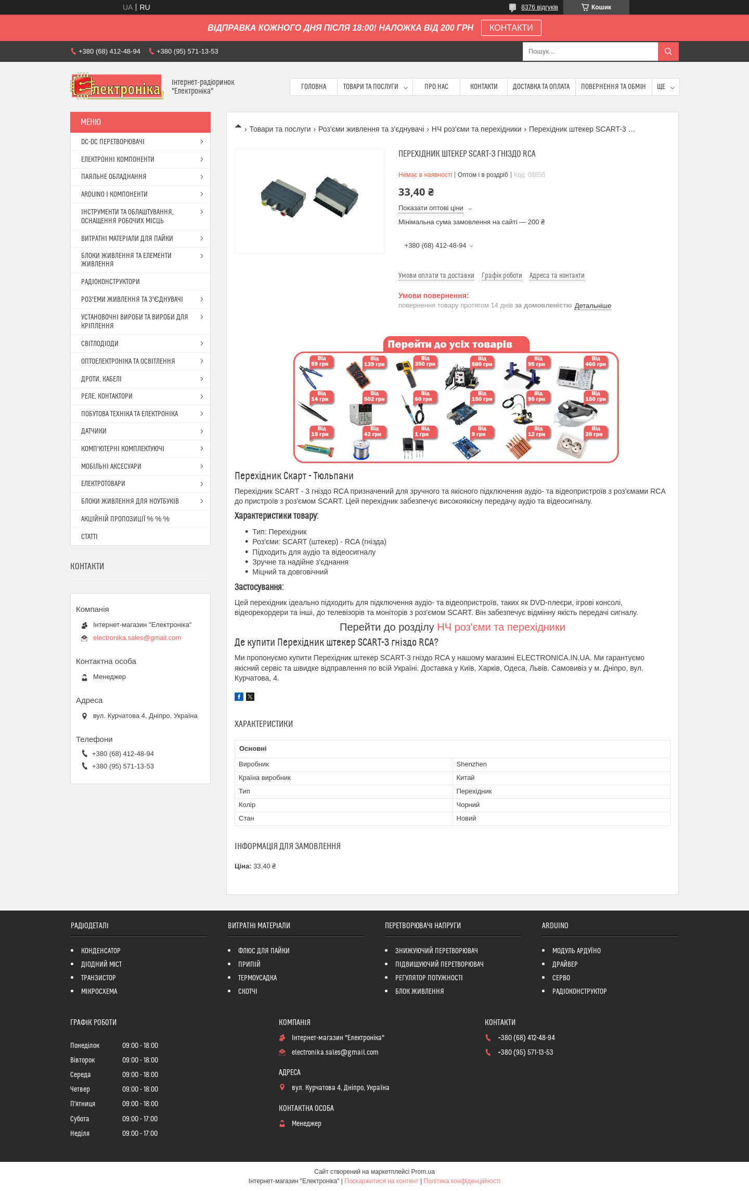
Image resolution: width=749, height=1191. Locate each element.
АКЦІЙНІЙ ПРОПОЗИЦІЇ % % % (125, 519)
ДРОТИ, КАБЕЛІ (101, 379)
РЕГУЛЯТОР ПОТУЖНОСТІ (429, 978)
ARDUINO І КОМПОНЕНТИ (114, 194)
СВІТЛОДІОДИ (100, 344)
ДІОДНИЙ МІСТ (101, 965)
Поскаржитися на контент (381, 1181)
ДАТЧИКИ (94, 431)
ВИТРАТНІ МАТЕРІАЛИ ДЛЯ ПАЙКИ (127, 239)
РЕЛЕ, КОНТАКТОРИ (107, 396)
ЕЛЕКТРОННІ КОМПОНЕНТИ (117, 160)
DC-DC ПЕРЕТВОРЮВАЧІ (113, 142)
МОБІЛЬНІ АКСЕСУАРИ (111, 467)
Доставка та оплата (541, 87)
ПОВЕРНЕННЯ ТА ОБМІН (613, 87)
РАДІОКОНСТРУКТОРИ (110, 282)
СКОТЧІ (247, 992)
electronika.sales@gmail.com (137, 638)
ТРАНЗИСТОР (98, 978)
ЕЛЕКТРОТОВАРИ (103, 484)
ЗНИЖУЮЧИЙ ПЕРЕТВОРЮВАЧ (436, 951)
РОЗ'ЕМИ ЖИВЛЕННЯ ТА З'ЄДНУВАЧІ (132, 300)
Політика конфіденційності (462, 1181)
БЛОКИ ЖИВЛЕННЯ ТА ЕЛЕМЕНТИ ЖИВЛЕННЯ (126, 260)
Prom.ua (423, 1171)
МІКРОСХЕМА (99, 992)
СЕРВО (561, 978)
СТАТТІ (89, 537)
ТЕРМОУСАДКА (257, 978)
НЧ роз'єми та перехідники (477, 129)
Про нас (436, 87)
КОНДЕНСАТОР (101, 951)
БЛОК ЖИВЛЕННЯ (419, 992)
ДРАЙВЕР (565, 965)
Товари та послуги (370, 87)
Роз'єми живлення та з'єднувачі (371, 129)
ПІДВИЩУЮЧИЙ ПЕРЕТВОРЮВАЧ (439, 965)
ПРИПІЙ (249, 965)
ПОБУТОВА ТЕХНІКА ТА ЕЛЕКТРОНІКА (129, 414)
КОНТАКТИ (511, 27)
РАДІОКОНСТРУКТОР (579, 992)
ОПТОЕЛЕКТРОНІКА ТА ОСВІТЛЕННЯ (128, 361)
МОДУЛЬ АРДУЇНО (576, 951)
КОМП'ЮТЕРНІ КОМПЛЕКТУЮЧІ (122, 449)
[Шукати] (668, 51)
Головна (313, 87)
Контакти (484, 87)
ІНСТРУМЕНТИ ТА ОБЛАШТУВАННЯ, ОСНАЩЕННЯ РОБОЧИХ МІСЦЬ (127, 216)
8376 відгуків (539, 7)
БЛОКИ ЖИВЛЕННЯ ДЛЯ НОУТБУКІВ (130, 501)
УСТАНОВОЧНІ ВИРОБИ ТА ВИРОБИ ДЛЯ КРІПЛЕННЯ (134, 321)
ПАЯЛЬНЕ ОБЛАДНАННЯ (114, 177)
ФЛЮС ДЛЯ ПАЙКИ (264, 951)
